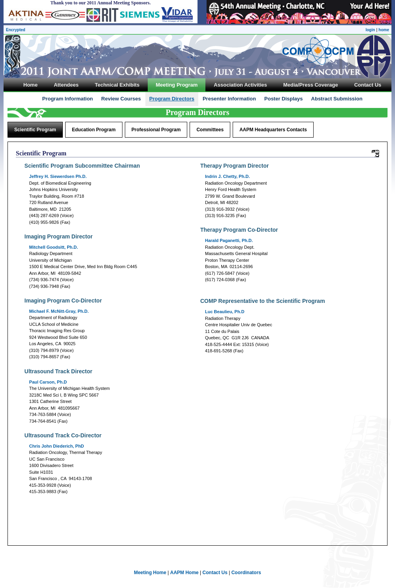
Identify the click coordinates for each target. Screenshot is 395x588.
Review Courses (121, 99)
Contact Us (215, 572)
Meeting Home (150, 572)
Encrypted (15, 30)
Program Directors (171, 99)
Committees (210, 129)
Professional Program (156, 129)
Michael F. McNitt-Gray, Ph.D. (59, 311)
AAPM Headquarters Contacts (273, 129)
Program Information (67, 99)
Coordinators (246, 572)
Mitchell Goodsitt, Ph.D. (53, 247)
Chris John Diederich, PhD (56, 446)
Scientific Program (35, 129)
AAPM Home (184, 572)
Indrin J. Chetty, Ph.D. (227, 176)
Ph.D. (58, 176)
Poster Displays (283, 99)
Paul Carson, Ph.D (48, 382)
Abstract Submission (337, 99)
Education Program (94, 129)
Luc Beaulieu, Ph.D (225, 311)
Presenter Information (229, 99)
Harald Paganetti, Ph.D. (229, 240)
